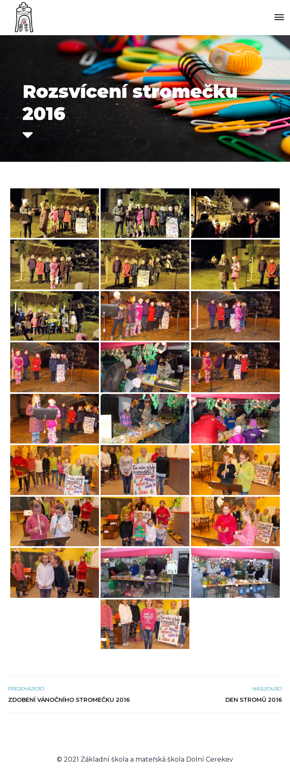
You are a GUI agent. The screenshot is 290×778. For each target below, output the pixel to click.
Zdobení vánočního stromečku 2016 (69, 699)
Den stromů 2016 (253, 699)
